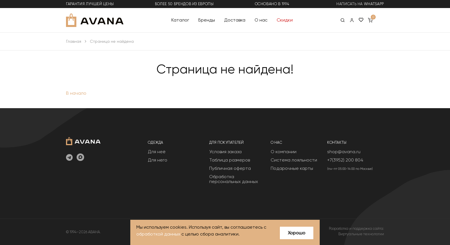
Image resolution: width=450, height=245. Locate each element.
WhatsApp (374, 4)
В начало (76, 93)
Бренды (206, 20)
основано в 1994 (272, 4)
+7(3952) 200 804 (345, 160)
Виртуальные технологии (361, 234)
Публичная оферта (230, 168)
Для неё (157, 151)
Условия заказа (225, 151)
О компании (283, 151)
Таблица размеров (229, 160)
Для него (157, 160)
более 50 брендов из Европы (184, 4)
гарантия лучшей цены (90, 4)
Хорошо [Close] (296, 233)
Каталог (180, 20)
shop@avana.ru (343, 151)
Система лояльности (294, 160)
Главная (73, 41)
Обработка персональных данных (233, 179)
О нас (261, 20)
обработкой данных (158, 234)
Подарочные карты (292, 168)
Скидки (285, 20)
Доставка (234, 20)
